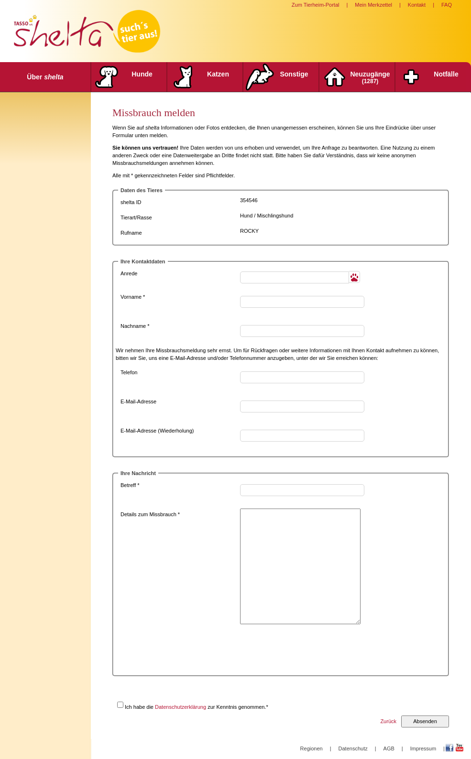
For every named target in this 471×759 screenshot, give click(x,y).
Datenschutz (353, 748)
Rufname (131, 233)
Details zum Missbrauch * (150, 514)
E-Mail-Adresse (138, 401)
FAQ (446, 5)
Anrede (128, 273)
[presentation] (312, 652)
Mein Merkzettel (373, 5)
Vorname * (132, 297)
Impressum (423, 748)
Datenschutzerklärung (180, 707)
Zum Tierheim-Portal (316, 5)
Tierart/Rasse (136, 217)
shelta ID (130, 202)
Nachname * (135, 326)
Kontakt (417, 5)
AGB (388, 748)
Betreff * (130, 485)
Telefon (128, 372)
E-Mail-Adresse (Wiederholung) (157, 431)
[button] (354, 277)
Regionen (311, 748)
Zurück (388, 721)
